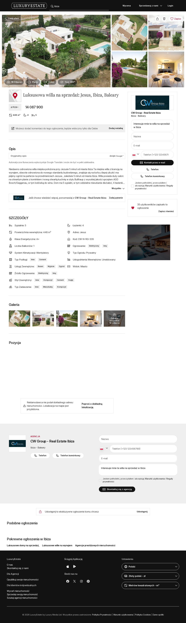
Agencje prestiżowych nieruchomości (95, 545)
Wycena (127, 5)
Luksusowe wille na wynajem (57, 545)
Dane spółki (158, 614)
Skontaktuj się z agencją (117, 489)
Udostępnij (142, 511)
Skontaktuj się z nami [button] (17, 568)
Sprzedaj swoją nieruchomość (22, 594)
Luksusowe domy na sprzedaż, (23, 545)
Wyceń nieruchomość (18, 591)
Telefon (152, 169)
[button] (152, 244)
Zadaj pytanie (116, 198)
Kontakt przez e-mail (152, 162)
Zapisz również (166, 211)
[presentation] (14, 82)
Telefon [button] (40, 455)
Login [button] (170, 5)
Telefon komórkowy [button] (68, 455)
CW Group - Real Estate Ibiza (146, 112)
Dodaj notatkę (116, 128)
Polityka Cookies (143, 614)
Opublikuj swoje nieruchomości (22, 579)
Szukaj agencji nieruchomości (22, 597)
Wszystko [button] (116, 188)
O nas (10, 564)
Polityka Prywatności (101, 614)
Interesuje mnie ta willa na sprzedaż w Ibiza (152, 125)
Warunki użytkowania (155, 185)
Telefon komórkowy (152, 176)
